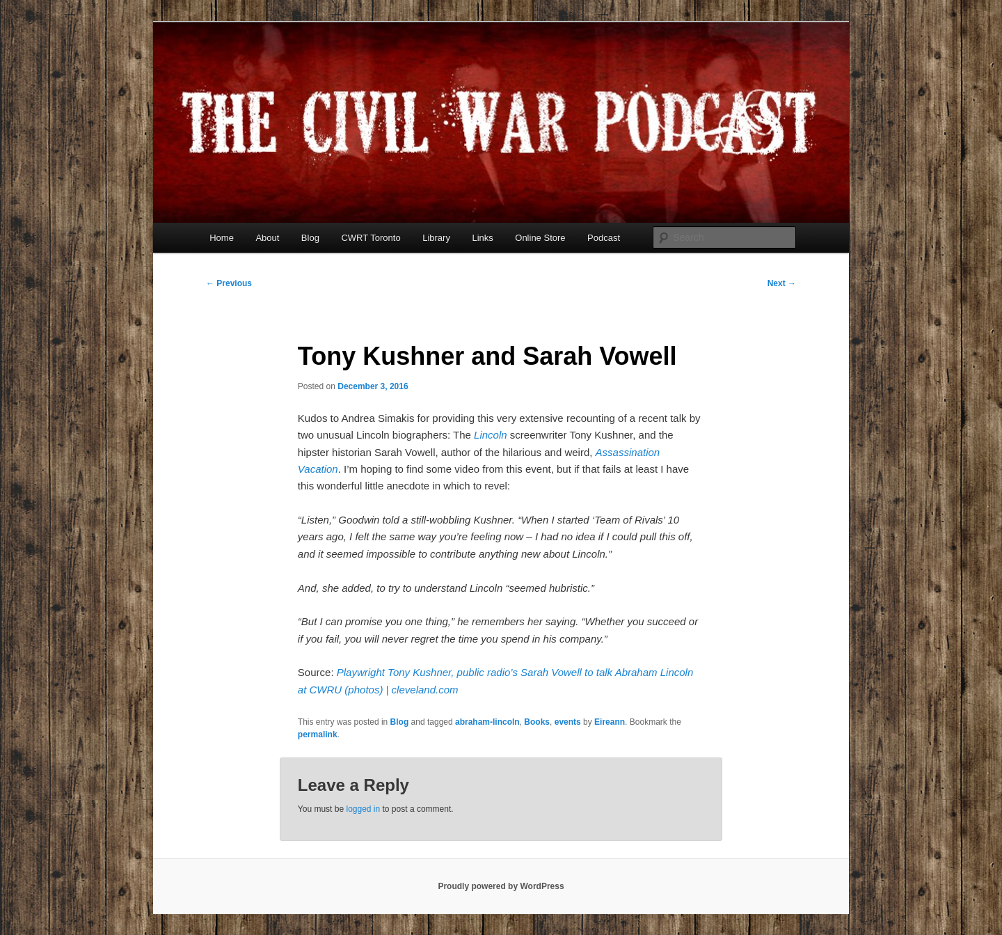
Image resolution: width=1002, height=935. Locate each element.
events (568, 722)
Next (782, 283)
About (267, 238)
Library (436, 238)
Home (221, 238)
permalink (317, 734)
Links (482, 238)
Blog (310, 238)
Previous (229, 283)
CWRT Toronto (370, 238)
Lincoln (490, 435)
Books (537, 722)
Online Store (540, 238)
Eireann (609, 722)
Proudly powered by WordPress (501, 886)
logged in (363, 809)
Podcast (603, 238)
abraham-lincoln (487, 722)
